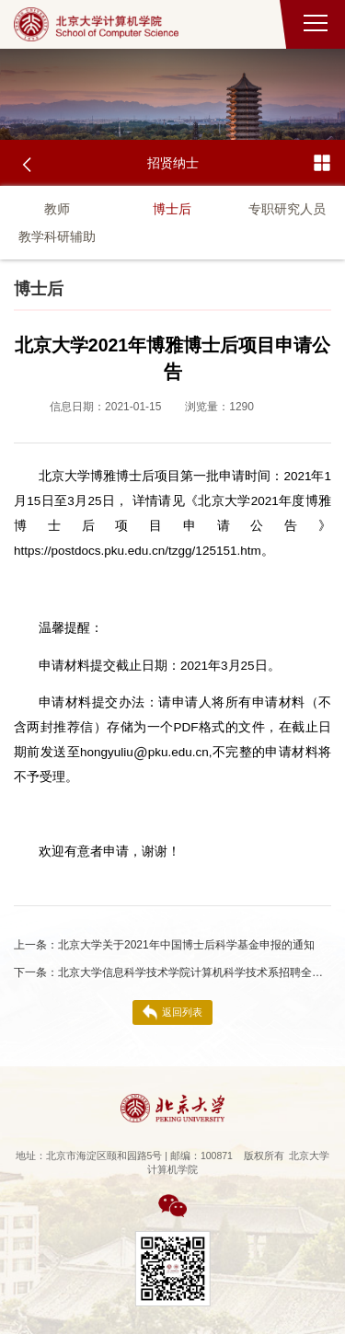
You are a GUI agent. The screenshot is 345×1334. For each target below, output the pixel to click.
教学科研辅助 (57, 236)
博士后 (172, 208)
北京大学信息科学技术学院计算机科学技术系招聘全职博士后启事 (172, 972)
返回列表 (172, 1012)
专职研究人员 (287, 208)
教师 (57, 208)
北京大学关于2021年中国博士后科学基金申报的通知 (164, 945)
